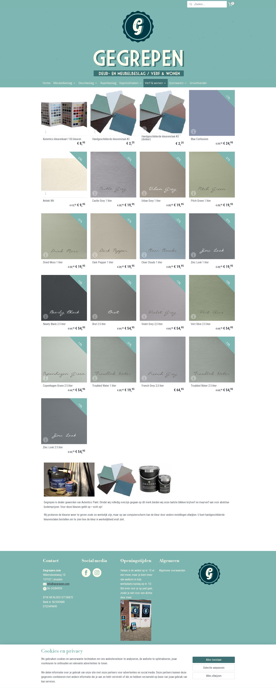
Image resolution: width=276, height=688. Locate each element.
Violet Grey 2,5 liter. (152, 324)
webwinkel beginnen (145, 681)
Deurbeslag (88, 83)
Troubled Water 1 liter (104, 385)
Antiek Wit (48, 200)
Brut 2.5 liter (99, 324)
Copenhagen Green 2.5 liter (58, 385)
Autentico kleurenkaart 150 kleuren (62, 139)
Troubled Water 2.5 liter (204, 385)
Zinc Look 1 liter (200, 262)
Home (47, 83)
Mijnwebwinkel (171, 681)
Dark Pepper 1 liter (102, 262)
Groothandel (198, 83)
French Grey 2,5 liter (153, 385)
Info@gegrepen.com (58, 583)
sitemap (128, 681)
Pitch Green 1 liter (201, 200)
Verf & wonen (155, 83)
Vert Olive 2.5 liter (201, 324)
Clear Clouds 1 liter (152, 262)
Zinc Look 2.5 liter (53, 447)
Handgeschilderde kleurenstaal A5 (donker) (160, 138)
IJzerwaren (178, 83)
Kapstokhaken (130, 83)
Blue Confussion (199, 139)
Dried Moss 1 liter (53, 262)
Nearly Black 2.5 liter (54, 324)
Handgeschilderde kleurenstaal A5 (111, 139)
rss (134, 681)
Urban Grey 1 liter (151, 200)
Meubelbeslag (64, 83)
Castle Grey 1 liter (102, 200)
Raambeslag (108, 83)
